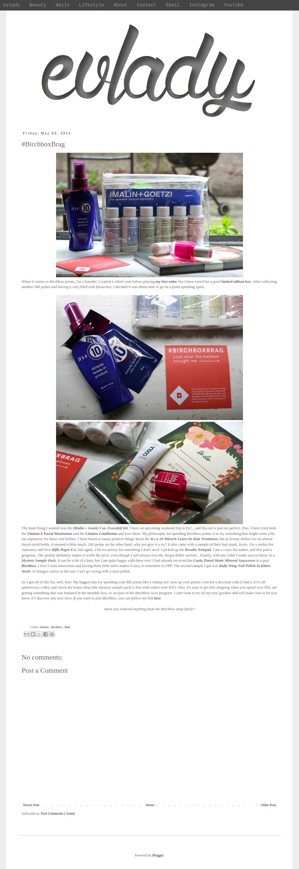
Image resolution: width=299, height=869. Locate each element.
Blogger (158, 855)
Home (150, 805)
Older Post (268, 805)
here (157, 598)
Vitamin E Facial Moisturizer (49, 533)
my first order (166, 281)
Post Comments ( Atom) (58, 813)
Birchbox (29, 565)
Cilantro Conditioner (101, 533)
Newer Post (31, 805)
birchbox (57, 627)
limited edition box (236, 281)
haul (67, 627)
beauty (44, 627)
